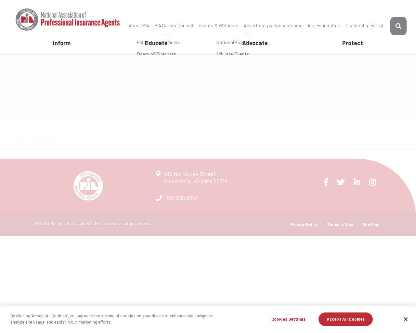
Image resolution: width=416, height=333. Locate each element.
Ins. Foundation (324, 25)
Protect (352, 43)
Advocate (255, 43)
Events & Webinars (218, 25)
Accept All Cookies (346, 319)
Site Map (371, 224)
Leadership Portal (364, 25)
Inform (62, 43)
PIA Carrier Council (173, 25)
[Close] (405, 319)
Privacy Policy (304, 224)
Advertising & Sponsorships (273, 25)
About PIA (139, 25)
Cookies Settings (288, 319)
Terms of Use (340, 224)
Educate (156, 43)
